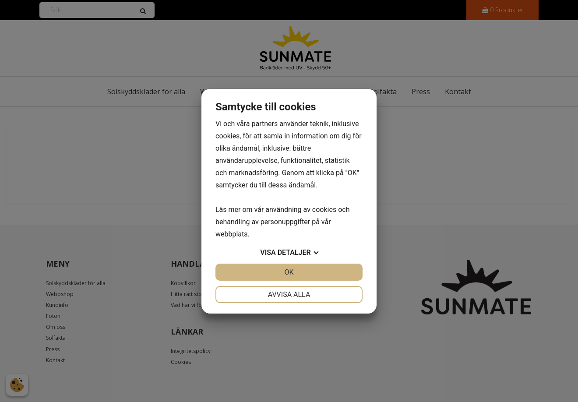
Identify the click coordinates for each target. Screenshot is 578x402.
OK (288, 272)
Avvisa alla (289, 294)
